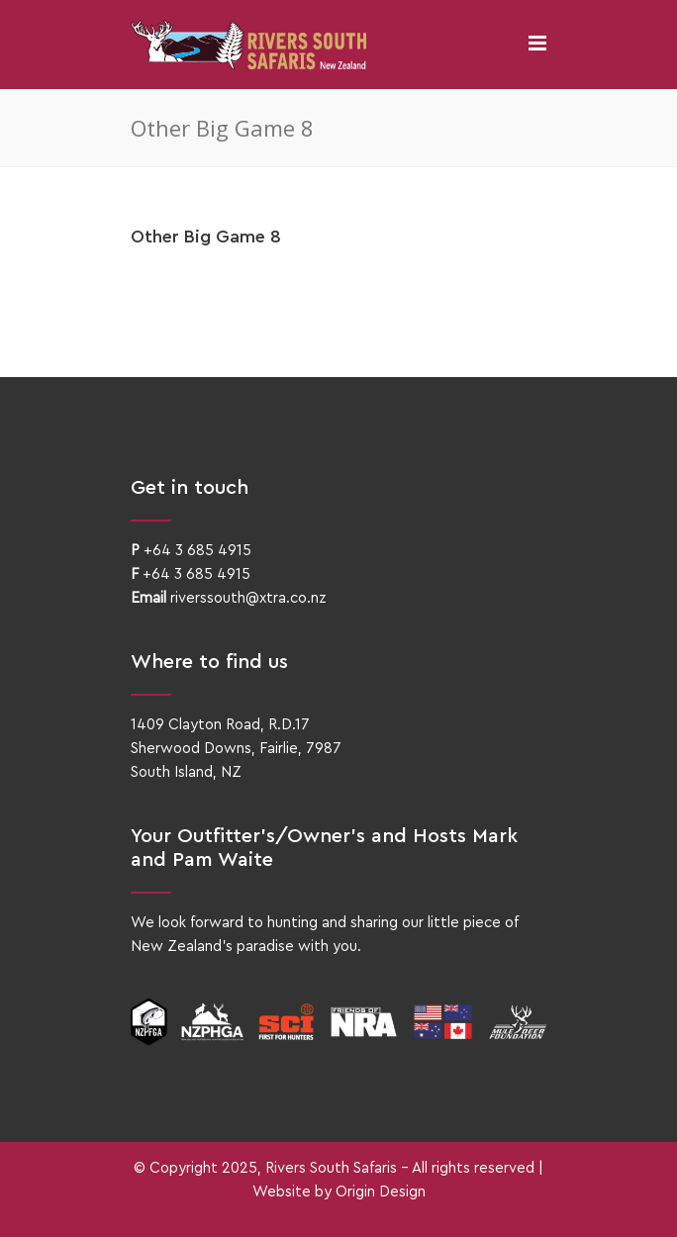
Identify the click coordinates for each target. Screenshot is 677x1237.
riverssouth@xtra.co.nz (248, 598)
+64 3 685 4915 (197, 550)
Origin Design (381, 1192)
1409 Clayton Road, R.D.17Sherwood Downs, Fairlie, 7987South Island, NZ (236, 748)
